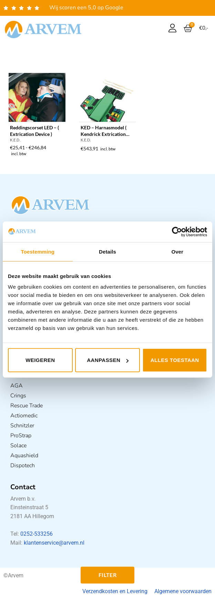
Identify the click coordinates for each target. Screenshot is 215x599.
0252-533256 (36, 534)
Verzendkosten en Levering (114, 591)
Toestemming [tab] (38, 251)
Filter (108, 575)
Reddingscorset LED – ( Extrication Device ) (34, 131)
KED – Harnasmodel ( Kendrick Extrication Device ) (103, 131)
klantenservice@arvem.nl (54, 542)
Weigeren (40, 360)
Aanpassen (108, 360)
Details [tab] (107, 251)
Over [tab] (177, 251)
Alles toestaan (175, 360)
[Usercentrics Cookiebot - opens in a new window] (177, 231)
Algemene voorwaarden (183, 591)
